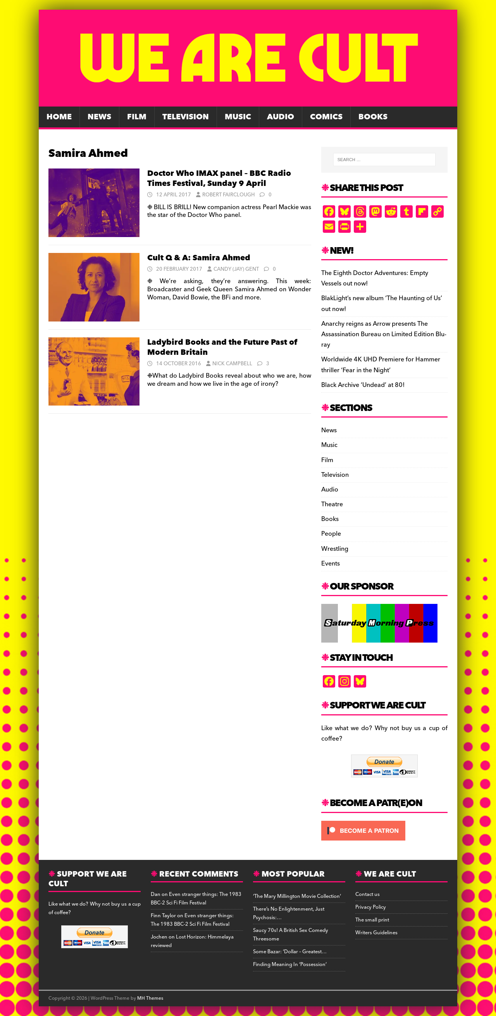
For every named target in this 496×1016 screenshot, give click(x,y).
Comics (326, 117)
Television (185, 117)
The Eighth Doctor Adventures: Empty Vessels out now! (374, 278)
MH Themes (150, 998)
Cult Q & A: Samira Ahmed (198, 258)
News (99, 117)
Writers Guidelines (376, 932)
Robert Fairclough (228, 195)
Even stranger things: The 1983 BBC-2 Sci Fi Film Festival (196, 898)
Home (59, 117)
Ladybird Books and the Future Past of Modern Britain (222, 347)
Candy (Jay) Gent (236, 269)
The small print (372, 920)
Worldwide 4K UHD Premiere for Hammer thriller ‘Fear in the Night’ (380, 364)
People (331, 533)
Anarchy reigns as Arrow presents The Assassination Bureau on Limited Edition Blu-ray (383, 334)
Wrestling (334, 548)
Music (238, 117)
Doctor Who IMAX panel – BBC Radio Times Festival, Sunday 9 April (219, 178)
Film (136, 117)
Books (373, 117)
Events (330, 563)
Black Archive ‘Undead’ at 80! (363, 385)
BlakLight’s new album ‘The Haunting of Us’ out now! (381, 303)
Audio (280, 117)
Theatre (332, 504)
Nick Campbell (232, 363)
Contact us (367, 894)
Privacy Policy (370, 907)
